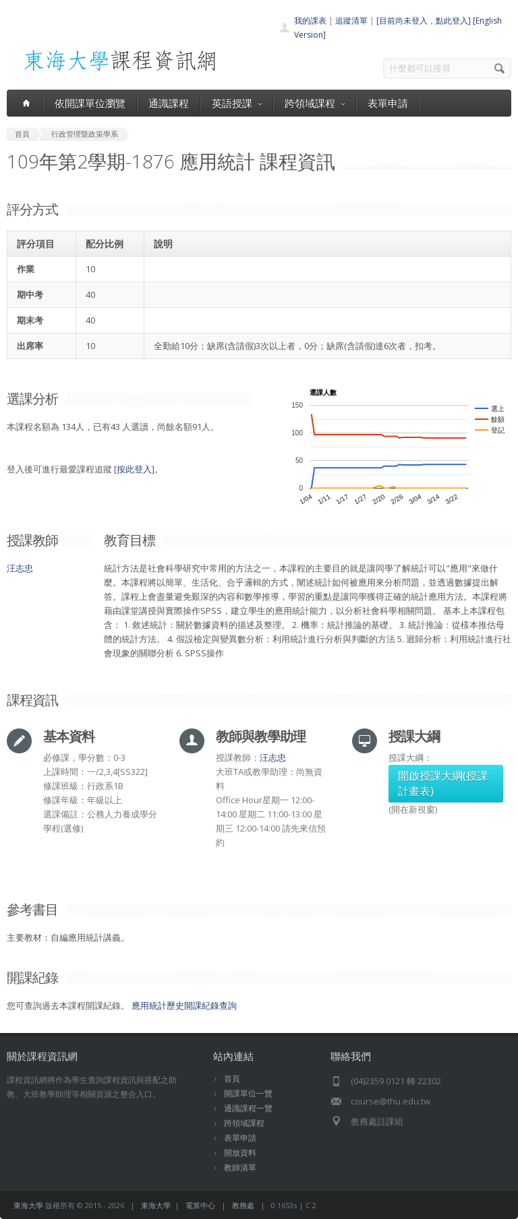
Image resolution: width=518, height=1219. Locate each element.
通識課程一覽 (248, 1108)
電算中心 (200, 1205)
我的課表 (310, 20)
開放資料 (240, 1152)
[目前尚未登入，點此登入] (423, 20)
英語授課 (237, 103)
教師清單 (240, 1167)
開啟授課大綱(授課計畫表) (443, 783)
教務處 (243, 1205)
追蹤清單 (351, 20)
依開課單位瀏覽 (90, 103)
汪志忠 (20, 568)
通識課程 (168, 103)
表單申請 (388, 103)
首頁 (232, 1078)
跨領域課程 (315, 103)
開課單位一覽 (248, 1093)
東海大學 (28, 1205)
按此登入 (134, 469)
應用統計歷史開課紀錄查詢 (184, 1005)
